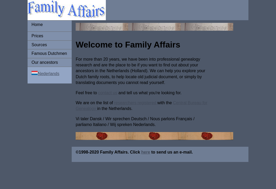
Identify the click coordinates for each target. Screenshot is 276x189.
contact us (107, 93)
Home (37, 24)
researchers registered (136, 103)
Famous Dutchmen (49, 53)
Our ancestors (45, 62)
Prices (37, 36)
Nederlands (48, 73)
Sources (39, 45)
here (145, 152)
